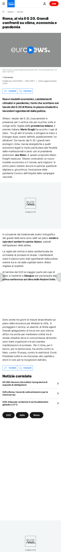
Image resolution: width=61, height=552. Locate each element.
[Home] (3, 12)
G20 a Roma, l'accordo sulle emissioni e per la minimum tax (25, 393)
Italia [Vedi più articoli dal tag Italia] (22, 415)
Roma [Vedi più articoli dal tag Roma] (36, 415)
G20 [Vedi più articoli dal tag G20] (8, 415)
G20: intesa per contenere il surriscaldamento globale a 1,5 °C (25, 403)
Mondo (20, 12)
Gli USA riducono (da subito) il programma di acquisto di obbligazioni (24, 383)
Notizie (11, 12)
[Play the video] (30, 50)
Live (54, 3)
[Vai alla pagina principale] (11, 3)
